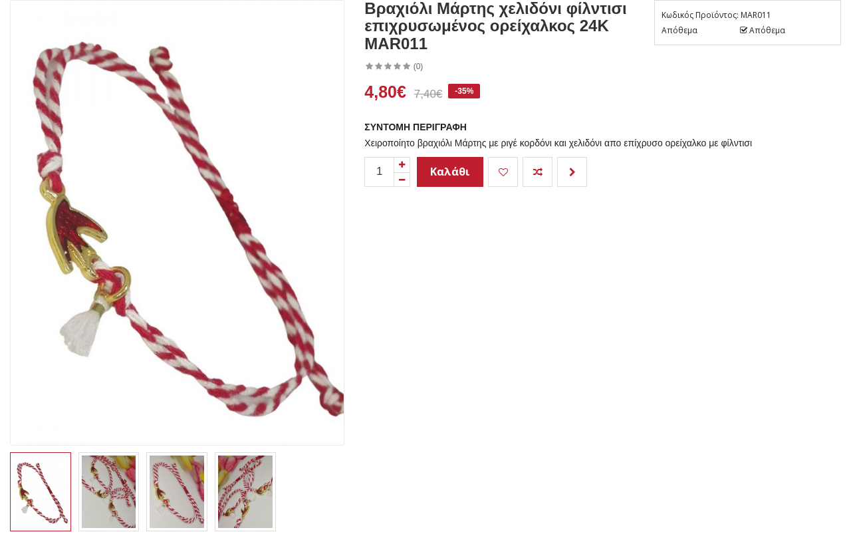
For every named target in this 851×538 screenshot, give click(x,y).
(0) (419, 66)
